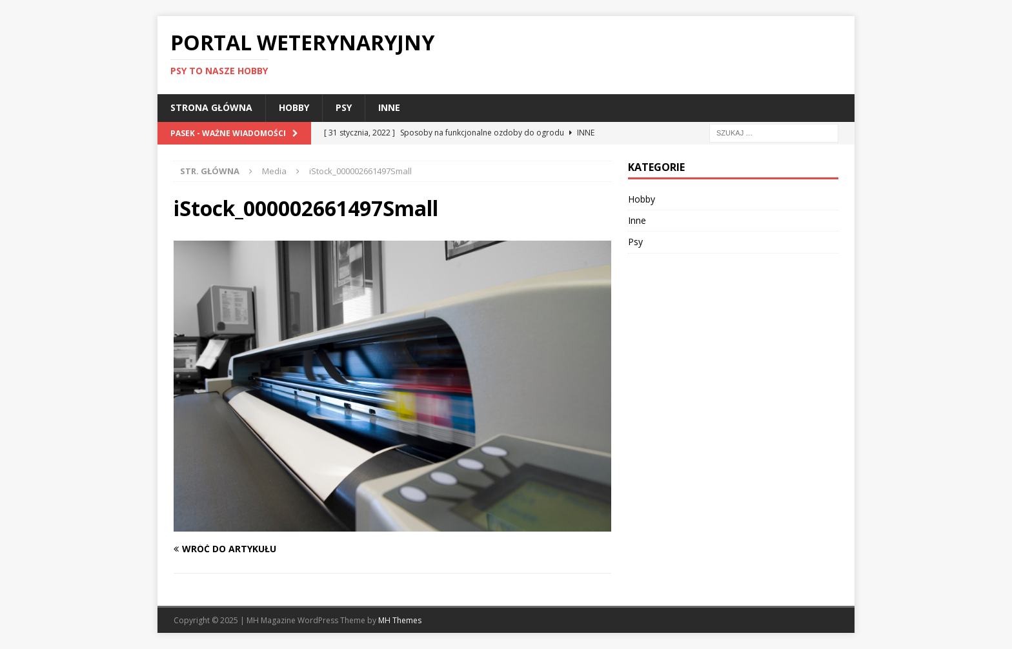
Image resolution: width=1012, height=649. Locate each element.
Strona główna (211, 107)
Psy (344, 107)
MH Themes (399, 620)
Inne (389, 107)
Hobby (294, 107)
